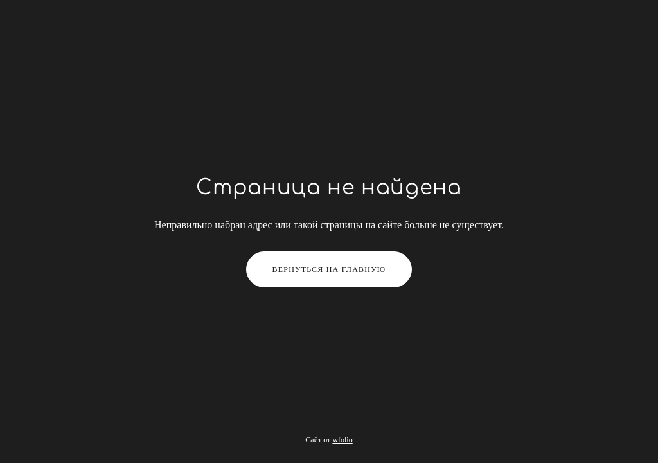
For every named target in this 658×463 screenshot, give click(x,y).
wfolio (342, 439)
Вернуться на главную (329, 269)
